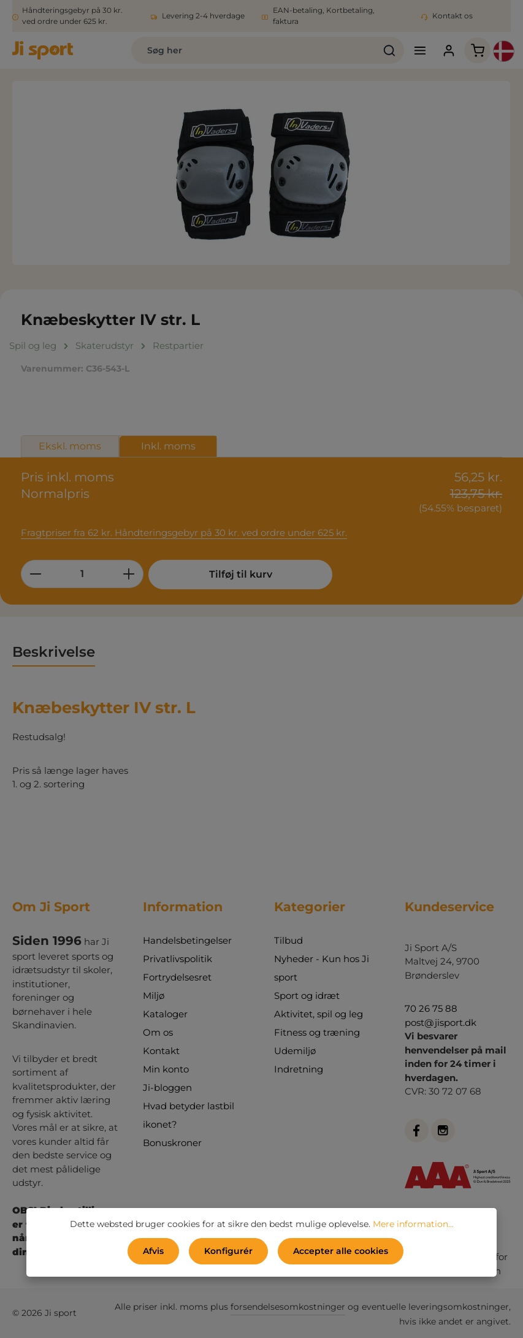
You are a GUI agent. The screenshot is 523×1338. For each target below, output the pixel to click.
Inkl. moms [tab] (168, 446)
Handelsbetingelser (187, 940)
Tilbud (288, 940)
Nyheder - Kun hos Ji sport (321, 968)
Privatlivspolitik (177, 959)
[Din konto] (448, 50)
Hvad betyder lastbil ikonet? (188, 1115)
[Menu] (420, 50)
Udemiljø (295, 1051)
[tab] (53, 652)
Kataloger (165, 1014)
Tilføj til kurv (240, 574)
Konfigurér (228, 1250)
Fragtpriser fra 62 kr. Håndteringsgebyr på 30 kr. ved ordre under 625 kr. (184, 532)
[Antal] (82, 574)
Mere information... (413, 1223)
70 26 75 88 (431, 1008)
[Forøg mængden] (129, 574)
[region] (261, 173)
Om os (158, 1032)
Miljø (153, 995)
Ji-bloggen (167, 1087)
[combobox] (253, 50)
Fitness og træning (317, 1032)
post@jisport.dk (440, 1022)
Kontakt (161, 1051)
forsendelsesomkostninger (288, 1306)
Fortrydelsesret (177, 977)
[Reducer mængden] (35, 574)
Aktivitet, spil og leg (318, 1014)
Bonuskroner (172, 1143)
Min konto (166, 1069)
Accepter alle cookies (340, 1250)
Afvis (153, 1250)
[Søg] (389, 50)
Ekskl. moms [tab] (70, 446)
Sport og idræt (307, 995)
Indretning (298, 1069)
